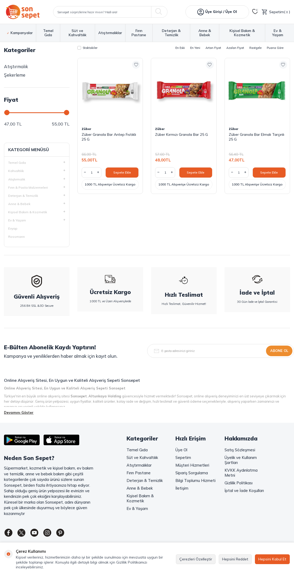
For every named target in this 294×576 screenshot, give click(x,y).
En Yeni (195, 48)
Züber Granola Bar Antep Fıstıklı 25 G (109, 137)
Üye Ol (181, 449)
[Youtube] (38, 533)
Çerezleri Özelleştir (195, 559)
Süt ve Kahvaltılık (77, 33)
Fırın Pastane (139, 33)
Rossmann (16, 237)
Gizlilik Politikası (239, 482)
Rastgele (255, 48)
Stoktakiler (87, 48)
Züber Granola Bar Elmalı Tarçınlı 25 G (256, 137)
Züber (86, 129)
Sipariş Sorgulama (191, 472)
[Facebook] (9, 533)
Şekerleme (14, 75)
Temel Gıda (48, 33)
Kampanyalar (20, 33)
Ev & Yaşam (277, 33)
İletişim (181, 488)
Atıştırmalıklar (110, 33)
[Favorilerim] (255, 11)
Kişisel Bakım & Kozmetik (242, 33)
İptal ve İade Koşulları (244, 490)
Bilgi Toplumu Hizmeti (195, 480)
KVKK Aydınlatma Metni (241, 473)
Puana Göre (275, 48)
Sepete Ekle (122, 172)
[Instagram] (53, 533)
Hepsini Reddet (235, 559)
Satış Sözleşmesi (240, 449)
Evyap (12, 228)
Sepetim (183, 457)
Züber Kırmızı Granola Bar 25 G (181, 134)
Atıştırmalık (16, 66)
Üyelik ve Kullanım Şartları (241, 460)
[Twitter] (23, 533)
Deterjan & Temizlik (171, 33)
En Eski (180, 48)
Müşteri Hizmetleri (192, 465)
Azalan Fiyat (235, 48)
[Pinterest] (67, 533)
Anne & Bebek (204, 33)
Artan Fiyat (213, 48)
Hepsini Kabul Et (272, 559)
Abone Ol (279, 351)
